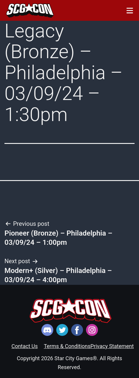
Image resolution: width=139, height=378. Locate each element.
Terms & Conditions (67, 346)
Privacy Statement (112, 346)
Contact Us (24, 346)
